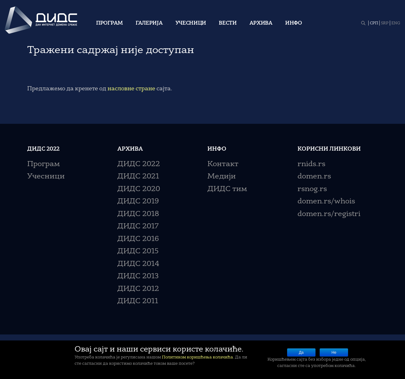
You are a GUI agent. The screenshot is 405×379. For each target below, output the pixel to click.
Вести (228, 23)
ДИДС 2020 (138, 189)
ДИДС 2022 (138, 164)
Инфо (293, 23)
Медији (221, 176)
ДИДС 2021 (138, 176)
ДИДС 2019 (138, 201)
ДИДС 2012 (138, 289)
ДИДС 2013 (138, 276)
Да (301, 352)
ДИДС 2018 (138, 214)
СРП (374, 23)
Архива (261, 23)
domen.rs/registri (329, 214)
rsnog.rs (312, 189)
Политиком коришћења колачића (197, 357)
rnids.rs (311, 164)
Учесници (190, 23)
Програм (109, 23)
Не (334, 352)
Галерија (149, 23)
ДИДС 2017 (138, 226)
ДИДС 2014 (138, 264)
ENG (395, 23)
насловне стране (131, 89)
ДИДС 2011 (137, 301)
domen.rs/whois (326, 201)
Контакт (222, 164)
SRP (385, 23)
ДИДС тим (227, 189)
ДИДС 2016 (138, 239)
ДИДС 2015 (138, 251)
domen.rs (314, 176)
